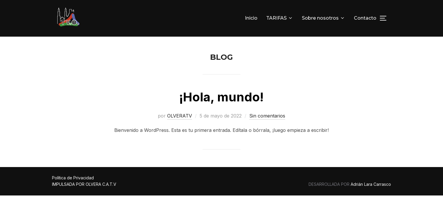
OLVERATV (179, 116)
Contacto (365, 18)
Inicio (251, 18)
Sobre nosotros (323, 18)
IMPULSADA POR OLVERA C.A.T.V (84, 184)
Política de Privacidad (73, 178)
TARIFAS (279, 18)
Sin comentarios (267, 116)
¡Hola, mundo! (221, 97)
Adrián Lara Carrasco (371, 184)
